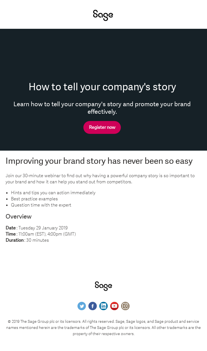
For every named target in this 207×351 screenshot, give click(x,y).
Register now (102, 127)
